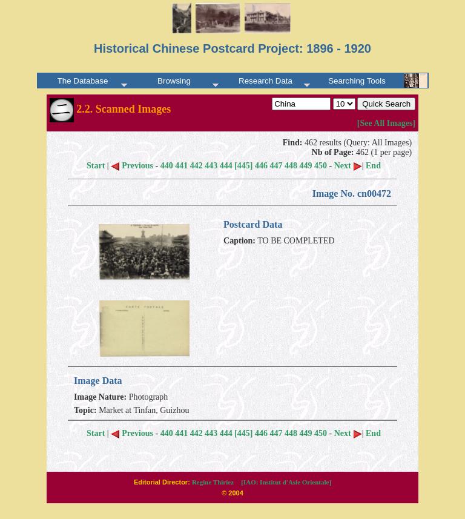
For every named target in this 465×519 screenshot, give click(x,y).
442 (196, 165)
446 (261, 165)
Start (96, 165)
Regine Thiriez (213, 482)
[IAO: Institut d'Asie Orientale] (286, 482)
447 (276, 165)
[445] (243, 165)
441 (181, 165)
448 (291, 165)
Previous (132, 165)
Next (348, 165)
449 (306, 165)
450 (320, 165)
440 (166, 165)
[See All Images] (386, 123)
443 (211, 165)
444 (226, 165)
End (373, 165)
